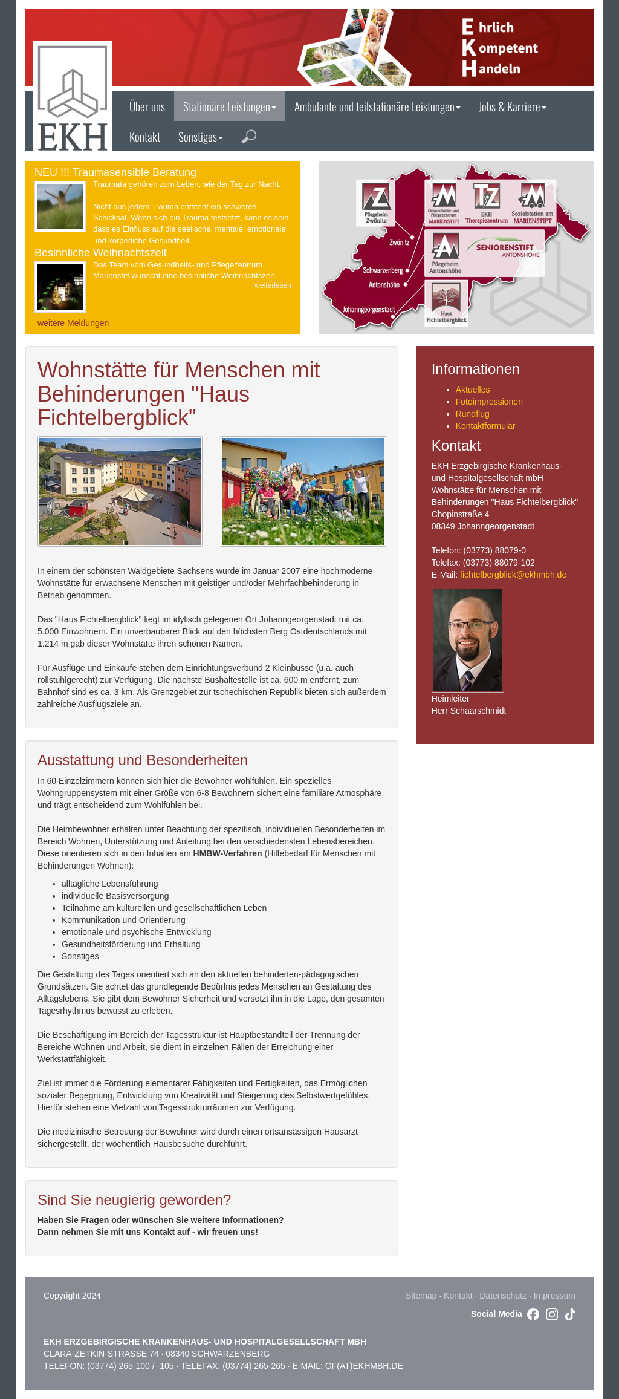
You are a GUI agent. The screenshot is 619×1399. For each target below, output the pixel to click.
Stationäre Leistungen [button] (229, 105)
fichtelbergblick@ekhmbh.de (513, 574)
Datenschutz (503, 1295)
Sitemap (421, 1295)
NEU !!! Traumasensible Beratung (115, 172)
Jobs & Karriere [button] (512, 105)
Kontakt (144, 136)
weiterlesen (272, 285)
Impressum (554, 1295)
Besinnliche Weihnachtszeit (100, 253)
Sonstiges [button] (200, 136)
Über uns (147, 105)
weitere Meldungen (73, 323)
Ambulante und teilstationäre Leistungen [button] (377, 105)
